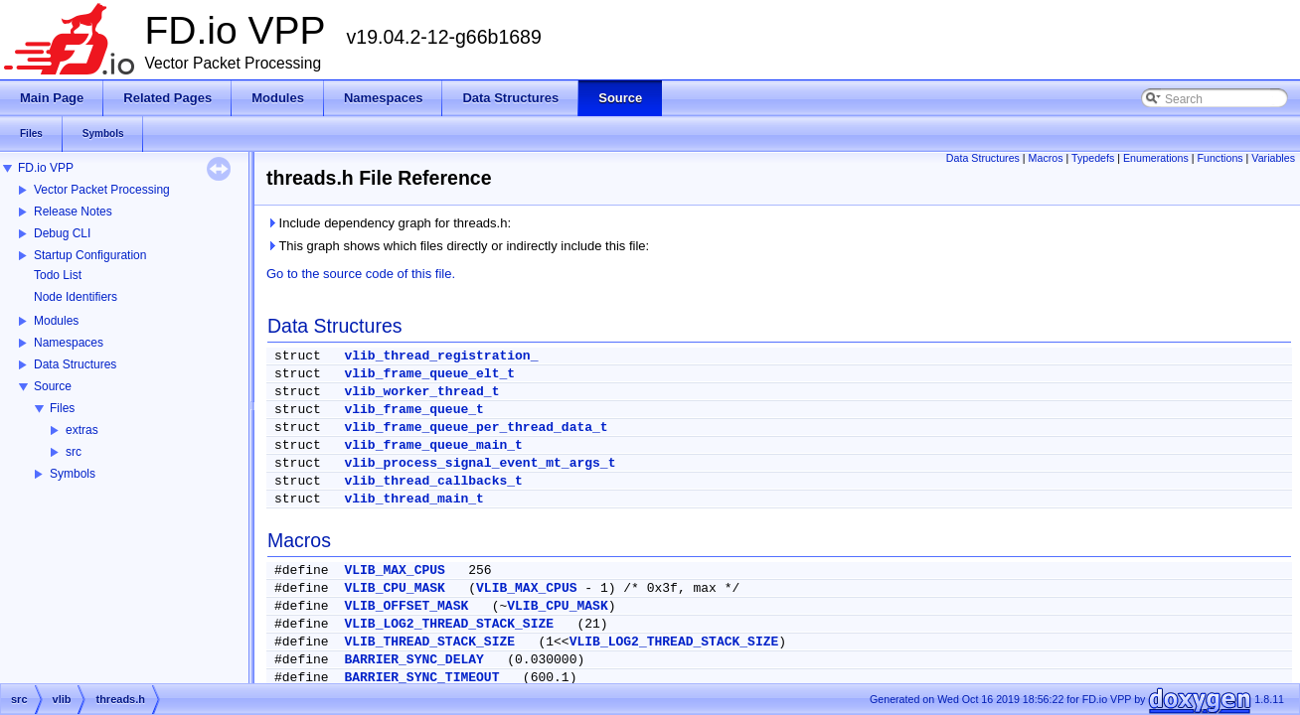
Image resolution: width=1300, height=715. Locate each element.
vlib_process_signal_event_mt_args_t (479, 463)
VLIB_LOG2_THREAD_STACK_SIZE (449, 624)
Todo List (57, 275)
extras (82, 430)
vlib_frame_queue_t (413, 409)
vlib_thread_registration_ (441, 356)
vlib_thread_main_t (413, 499)
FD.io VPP (46, 168)
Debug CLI (62, 233)
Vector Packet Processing (102, 190)
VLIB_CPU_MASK (394, 588)
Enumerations (1156, 158)
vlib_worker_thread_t (421, 391)
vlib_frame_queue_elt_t (429, 373)
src (73, 452)
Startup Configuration (90, 255)
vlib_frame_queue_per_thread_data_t (475, 427)
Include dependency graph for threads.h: (388, 222)
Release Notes (73, 211)
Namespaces (68, 343)
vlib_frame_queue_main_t (433, 445)
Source (53, 386)
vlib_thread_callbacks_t (433, 481)
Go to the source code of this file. (360, 273)
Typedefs (1092, 158)
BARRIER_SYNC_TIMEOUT (421, 677)
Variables (1273, 158)
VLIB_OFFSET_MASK (406, 606)
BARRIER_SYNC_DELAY (413, 659)
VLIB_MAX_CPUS (394, 570)
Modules (56, 321)
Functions (1219, 158)
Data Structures (75, 364)
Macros (1046, 158)
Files (62, 408)
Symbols (72, 474)
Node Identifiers (75, 297)
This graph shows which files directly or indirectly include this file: (457, 245)
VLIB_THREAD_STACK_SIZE (429, 642)
